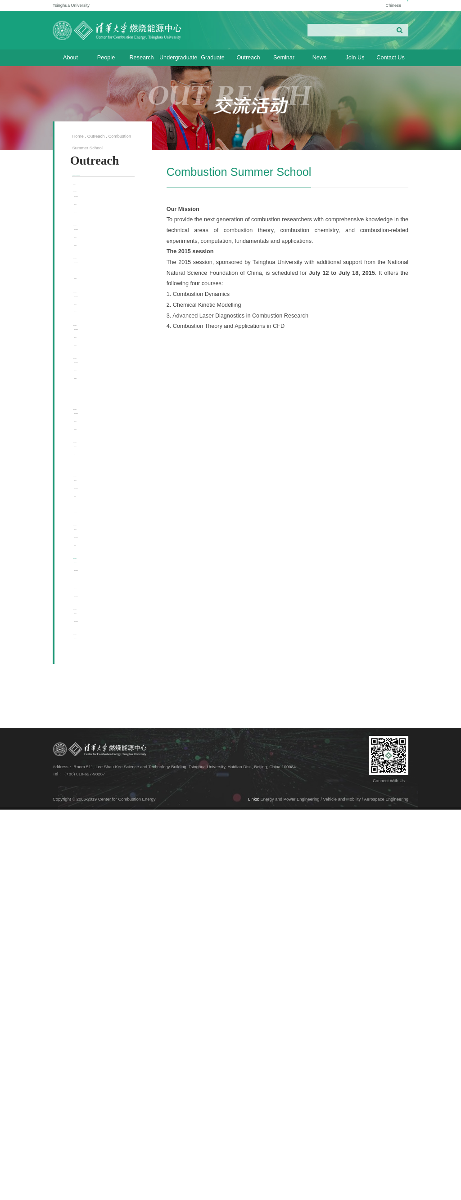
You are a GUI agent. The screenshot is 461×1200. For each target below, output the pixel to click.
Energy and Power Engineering (290, 1189)
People (106, 57)
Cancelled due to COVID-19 (102, 590)
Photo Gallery (99, 322)
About (70, 57)
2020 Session (94, 575)
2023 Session (94, 400)
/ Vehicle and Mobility (341, 1189)
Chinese (382, 5)
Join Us (354, 57)
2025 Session (94, 283)
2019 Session (94, 613)
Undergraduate (177, 57)
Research (141, 57)
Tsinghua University (71, 5)
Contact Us (390, 57)
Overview (89, 210)
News (319, 57)
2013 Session (94, 964)
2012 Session (94, 1009)
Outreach (248, 57)
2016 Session (94, 817)
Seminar (283, 57)
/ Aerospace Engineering (385, 1189)
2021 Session (94, 517)
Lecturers (95, 769)
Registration (97, 263)
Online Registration (104, 783)
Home (77, 136)
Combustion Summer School (99, 186)
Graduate (213, 57)
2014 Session (94, 920)
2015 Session (94, 875)
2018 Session (94, 671)
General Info (98, 249)
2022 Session (94, 458)
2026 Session (94, 224)
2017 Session (94, 730)
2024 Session (94, 341)
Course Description (104, 235)
